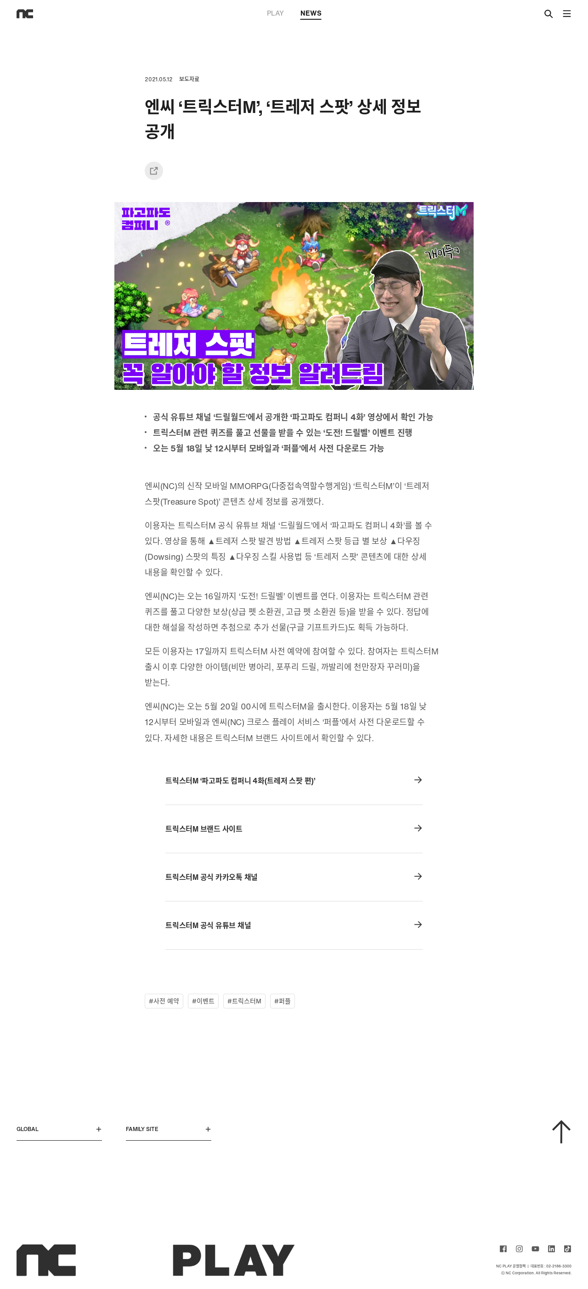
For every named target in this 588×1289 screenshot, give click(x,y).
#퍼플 (282, 1001)
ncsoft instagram (519, 1249)
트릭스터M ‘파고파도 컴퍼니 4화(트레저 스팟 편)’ (294, 780)
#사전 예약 (164, 1001)
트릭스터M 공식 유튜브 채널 (294, 925)
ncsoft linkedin (551, 1249)
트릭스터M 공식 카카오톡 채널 (294, 877)
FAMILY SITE (168, 1129)
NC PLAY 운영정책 (511, 1266)
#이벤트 (203, 1001)
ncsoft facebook (503, 1249)
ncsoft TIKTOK (567, 1249)
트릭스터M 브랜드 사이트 (294, 828)
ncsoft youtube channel (535, 1249)
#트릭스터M (244, 1001)
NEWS (311, 14)
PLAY (275, 13)
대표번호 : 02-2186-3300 (551, 1266)
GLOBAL (59, 1129)
